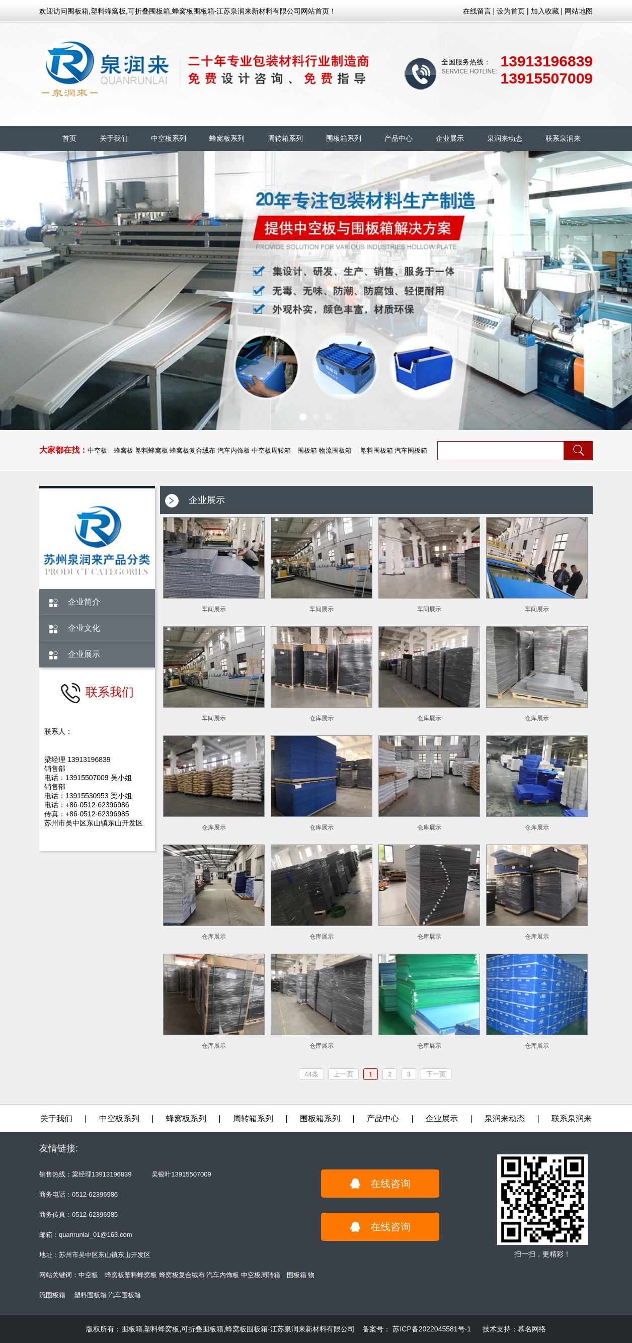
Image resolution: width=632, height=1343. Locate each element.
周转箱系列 (285, 138)
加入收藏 (545, 11)
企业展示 (450, 138)
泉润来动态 (504, 138)
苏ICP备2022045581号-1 (431, 1329)
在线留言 (477, 11)
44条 (311, 1074)
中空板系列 (168, 138)
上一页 (343, 1074)
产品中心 (398, 138)
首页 (69, 138)
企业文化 (84, 628)
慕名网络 (532, 1329)
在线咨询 (380, 1183)
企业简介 (84, 602)
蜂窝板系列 (227, 138)
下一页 (436, 1074)
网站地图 (579, 11)
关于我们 (114, 138)
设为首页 (511, 11)
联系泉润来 (563, 138)
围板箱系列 (343, 138)
